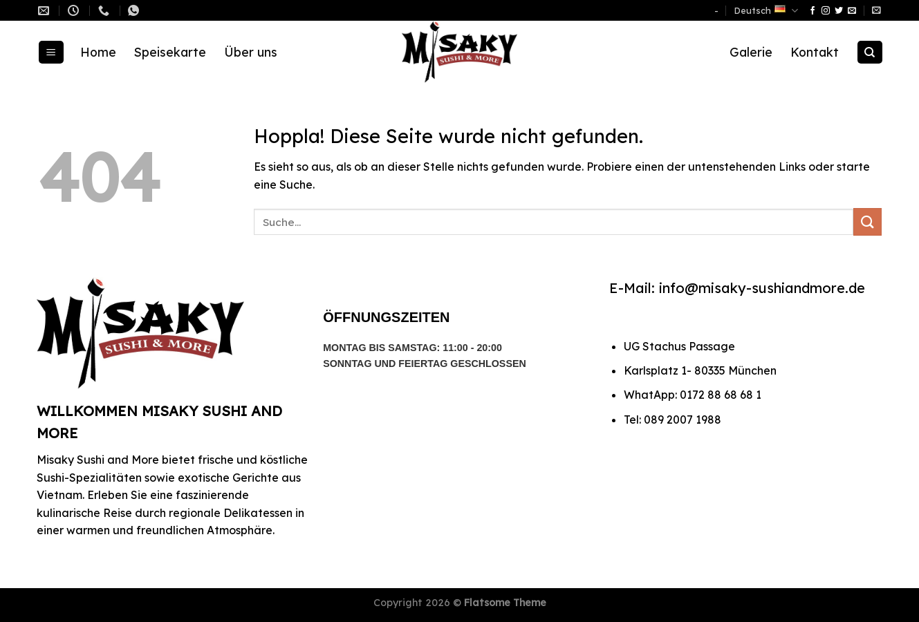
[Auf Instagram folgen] (825, 11)
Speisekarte (170, 51)
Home (98, 51)
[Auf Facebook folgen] (812, 11)
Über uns (250, 51)
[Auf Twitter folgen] (839, 11)
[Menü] (51, 52)
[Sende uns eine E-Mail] (852, 11)
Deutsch (766, 10)
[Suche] (869, 52)
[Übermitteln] (867, 221)
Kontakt (814, 51)
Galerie (751, 51)
